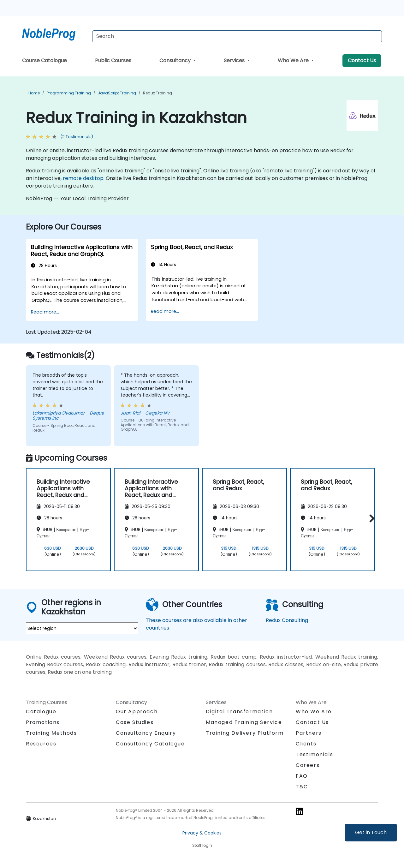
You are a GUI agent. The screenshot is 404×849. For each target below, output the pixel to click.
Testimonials (314, 754)
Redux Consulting (287, 620)
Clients (306, 743)
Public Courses (113, 60)
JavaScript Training (117, 93)
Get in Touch (371, 832)
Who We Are (294, 60)
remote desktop (83, 178)
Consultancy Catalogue (150, 743)
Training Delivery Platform (245, 733)
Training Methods (51, 733)
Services (235, 60)
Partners (309, 733)
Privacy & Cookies (202, 833)
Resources (41, 743)
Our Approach (136, 711)
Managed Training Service (244, 722)
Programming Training (69, 93)
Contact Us (362, 60)
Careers (307, 765)
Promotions (43, 722)
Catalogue (41, 711)
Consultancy (175, 60)
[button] (370, 519)
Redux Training (157, 93)
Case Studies (134, 722)
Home (34, 93)
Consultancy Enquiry (146, 733)
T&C (302, 786)
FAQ (302, 776)
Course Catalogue (44, 60)
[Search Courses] (237, 36)
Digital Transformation (239, 711)
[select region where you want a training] (82, 628)
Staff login (202, 845)
